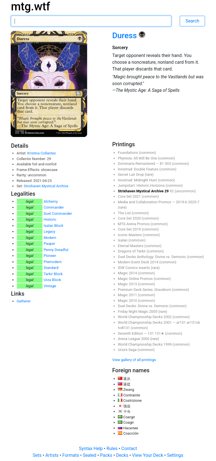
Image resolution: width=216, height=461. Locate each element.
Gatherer (24, 301)
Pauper (49, 243)
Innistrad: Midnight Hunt (138, 180)
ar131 (181, 322)
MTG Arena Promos (134, 224)
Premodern (53, 262)
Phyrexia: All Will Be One (138, 158)
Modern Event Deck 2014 (138, 262)
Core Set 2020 (130, 218)
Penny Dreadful (56, 250)
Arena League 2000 (134, 339)
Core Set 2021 (130, 196)
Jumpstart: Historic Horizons (142, 185)
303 (168, 163)
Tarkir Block (53, 274)
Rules (113, 448)
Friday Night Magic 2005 (138, 311)
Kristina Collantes (41, 153)
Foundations (128, 152)
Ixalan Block (53, 225)
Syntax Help (91, 448)
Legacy (49, 231)
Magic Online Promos (136, 279)
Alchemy (51, 201)
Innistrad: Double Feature (138, 169)
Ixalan (123, 240)
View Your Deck (148, 455)
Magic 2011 (128, 295)
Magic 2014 (128, 273)
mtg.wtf (30, 6)
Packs (106, 455)
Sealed (90, 455)
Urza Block (52, 280)
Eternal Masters (131, 246)
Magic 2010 (128, 300)
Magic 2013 (128, 284)
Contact (129, 448)
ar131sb (193, 322)
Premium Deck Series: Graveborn (145, 289)
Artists (52, 455)
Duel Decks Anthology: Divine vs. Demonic (152, 257)
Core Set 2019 (130, 229)
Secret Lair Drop (131, 174)
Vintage (50, 286)
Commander (54, 207)
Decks (123, 455)
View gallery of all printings (134, 360)
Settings (175, 455)
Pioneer (50, 256)
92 (172, 191)
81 (162, 163)
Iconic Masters (130, 235)
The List (125, 213)
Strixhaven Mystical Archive (46, 186)
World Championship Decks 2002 (145, 317)
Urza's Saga (128, 350)
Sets (37, 455)
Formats (71, 455)
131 (151, 333)
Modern (50, 238)
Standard (51, 268)
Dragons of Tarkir (132, 251)
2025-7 (193, 202)
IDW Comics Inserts (134, 268)
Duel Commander (58, 213)
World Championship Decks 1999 (145, 344)
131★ (160, 333)
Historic (50, 219)
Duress (125, 35)
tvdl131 (124, 328)
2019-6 (182, 202)
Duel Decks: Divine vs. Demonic (144, 306)
